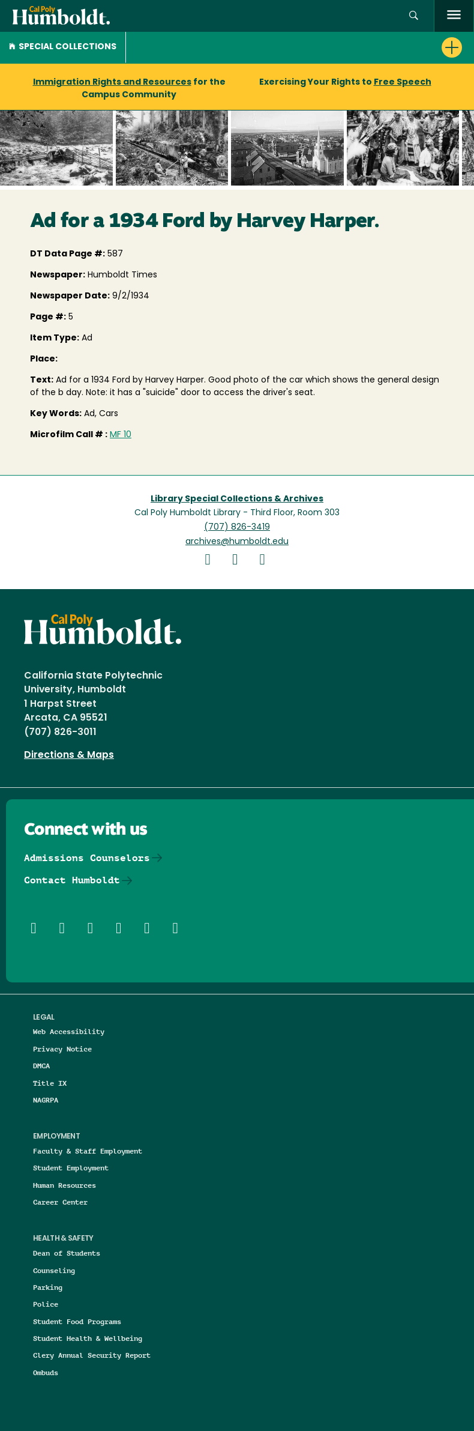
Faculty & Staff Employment (87, 1150)
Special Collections (62, 47)
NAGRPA (45, 1099)
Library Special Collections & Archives (237, 499)
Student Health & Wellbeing (87, 1338)
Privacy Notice (62, 1048)
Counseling (54, 1270)
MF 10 (120, 435)
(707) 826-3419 (237, 527)
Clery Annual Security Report (92, 1355)
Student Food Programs (77, 1321)
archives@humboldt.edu (237, 541)
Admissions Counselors (87, 858)
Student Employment (71, 1167)
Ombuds (45, 1372)
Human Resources (64, 1185)
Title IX (50, 1083)
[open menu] (454, 16)
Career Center (60, 1201)
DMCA (41, 1065)
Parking (47, 1287)
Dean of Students (66, 1252)
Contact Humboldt (72, 880)
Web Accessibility (68, 1031)
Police (45, 1303)
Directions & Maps (69, 755)
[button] (414, 16)
